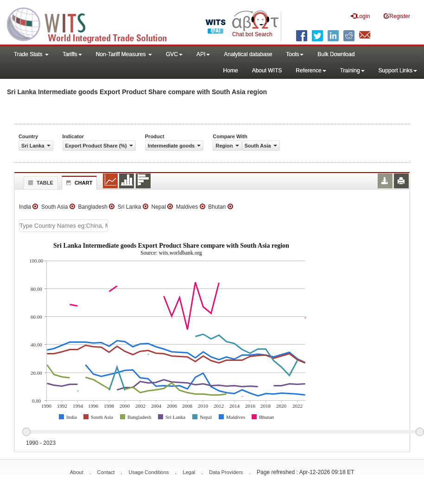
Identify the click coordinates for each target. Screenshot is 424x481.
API (203, 54)
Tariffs (72, 54)
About (76, 472)
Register (397, 16)
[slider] (223, 432)
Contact (106, 472)
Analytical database (248, 54)
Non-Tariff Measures (124, 54)
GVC (174, 54)
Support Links (398, 70)
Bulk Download (335, 54)
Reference (311, 70)
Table (39, 183)
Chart (78, 183)
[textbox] (63, 225)
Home (230, 70)
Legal (189, 472)
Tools (295, 54)
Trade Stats (31, 54)
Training (352, 70)
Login (360, 16)
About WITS (267, 70)
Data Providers (226, 472)
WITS (92, 23)
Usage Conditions (148, 472)
